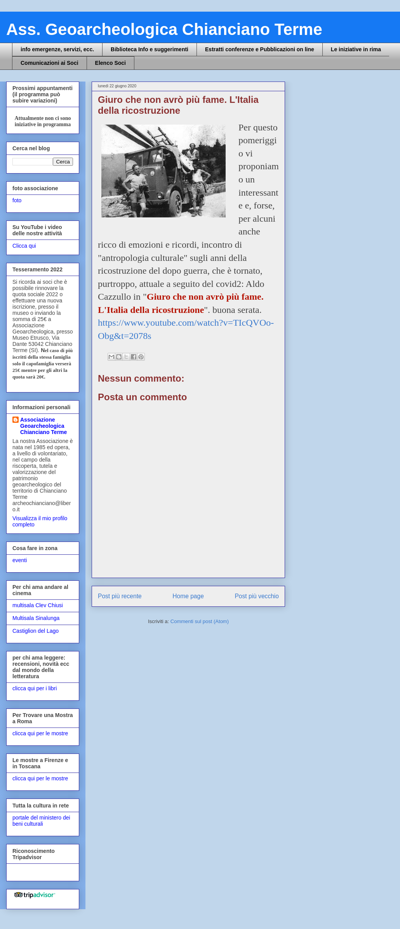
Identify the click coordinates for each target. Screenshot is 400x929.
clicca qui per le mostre (40, 733)
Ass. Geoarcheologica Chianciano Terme (164, 29)
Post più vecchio (257, 596)
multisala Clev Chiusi (37, 605)
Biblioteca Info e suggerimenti (149, 49)
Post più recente (120, 596)
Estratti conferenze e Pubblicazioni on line (259, 49)
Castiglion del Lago (35, 631)
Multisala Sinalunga (35, 618)
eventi (19, 560)
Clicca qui (24, 246)
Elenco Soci (110, 63)
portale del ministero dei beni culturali (41, 820)
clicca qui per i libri (34, 688)
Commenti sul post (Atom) (199, 621)
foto (16, 200)
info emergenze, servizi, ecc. (57, 49)
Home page (188, 596)
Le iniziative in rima (356, 49)
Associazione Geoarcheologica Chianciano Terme (43, 426)
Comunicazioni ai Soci (49, 63)
